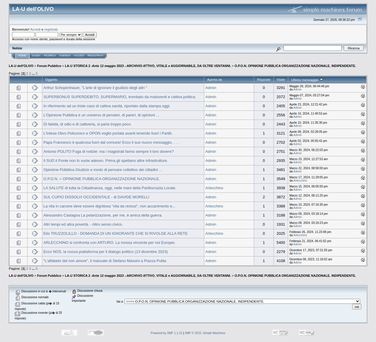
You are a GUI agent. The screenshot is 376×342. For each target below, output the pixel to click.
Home (22, 55)
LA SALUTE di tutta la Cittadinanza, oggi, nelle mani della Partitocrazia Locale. (109, 188)
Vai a (119, 301)
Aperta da (214, 79)
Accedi (35, 29)
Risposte (264, 79)
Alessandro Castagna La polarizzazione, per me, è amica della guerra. (102, 215)
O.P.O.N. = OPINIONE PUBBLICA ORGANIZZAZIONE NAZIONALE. (101, 179)
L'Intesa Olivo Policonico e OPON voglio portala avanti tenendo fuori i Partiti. (108, 133)
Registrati (95, 55)
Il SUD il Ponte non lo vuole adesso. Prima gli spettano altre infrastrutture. (105, 160)
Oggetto (51, 79)
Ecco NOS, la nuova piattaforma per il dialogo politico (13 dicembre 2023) (105, 251)
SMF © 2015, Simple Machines (205, 333)
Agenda (64, 55)
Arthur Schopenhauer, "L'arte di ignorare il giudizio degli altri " (95, 88)
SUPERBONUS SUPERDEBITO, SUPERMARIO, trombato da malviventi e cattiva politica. (119, 97)
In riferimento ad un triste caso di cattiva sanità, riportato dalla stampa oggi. (106, 106)
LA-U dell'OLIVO (21, 66)
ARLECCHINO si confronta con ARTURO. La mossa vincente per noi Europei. (109, 242)
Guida (36, 55)
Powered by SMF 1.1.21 (166, 333)
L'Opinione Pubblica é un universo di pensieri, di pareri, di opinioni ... (101, 115)
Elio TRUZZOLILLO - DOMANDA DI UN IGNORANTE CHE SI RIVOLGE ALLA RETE (115, 233)
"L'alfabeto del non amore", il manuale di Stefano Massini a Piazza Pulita (104, 261)
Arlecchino (300, 180)
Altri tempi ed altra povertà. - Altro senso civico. (83, 224)
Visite (281, 79)
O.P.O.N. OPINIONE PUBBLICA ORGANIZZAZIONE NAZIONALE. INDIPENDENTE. (295, 66)
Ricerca (50, 55)
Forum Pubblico (49, 66)
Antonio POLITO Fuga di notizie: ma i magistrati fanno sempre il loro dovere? (108, 151)
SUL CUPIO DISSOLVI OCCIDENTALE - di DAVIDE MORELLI (96, 197)
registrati (51, 29)
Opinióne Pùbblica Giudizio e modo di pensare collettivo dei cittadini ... (102, 169)
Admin (210, 88)
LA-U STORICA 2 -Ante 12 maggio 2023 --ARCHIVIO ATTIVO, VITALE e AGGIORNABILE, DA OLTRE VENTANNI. (148, 66)
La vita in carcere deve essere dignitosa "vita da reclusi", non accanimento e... (109, 206)
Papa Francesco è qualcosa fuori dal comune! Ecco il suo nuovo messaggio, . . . (111, 142)
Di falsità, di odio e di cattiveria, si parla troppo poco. (87, 124)
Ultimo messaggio (307, 80)
